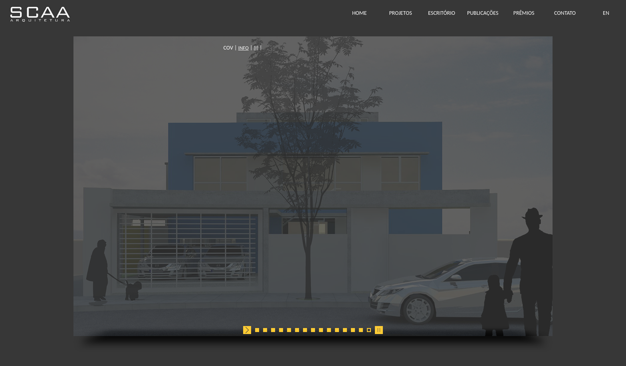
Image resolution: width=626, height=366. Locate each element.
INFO (316, 48)
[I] (328, 48)
